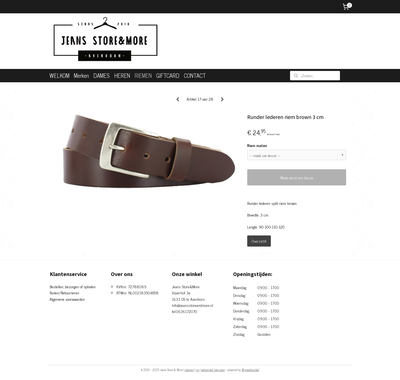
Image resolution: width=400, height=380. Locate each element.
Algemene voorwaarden (67, 299)
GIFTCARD (167, 75)
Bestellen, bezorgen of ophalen (73, 286)
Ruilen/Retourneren (64, 292)
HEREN (122, 75)
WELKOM (59, 75)
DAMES (101, 75)
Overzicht (259, 241)
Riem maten (257, 145)
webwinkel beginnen (213, 369)
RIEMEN (143, 75)
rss (197, 369)
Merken (81, 75)
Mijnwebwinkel (250, 369)
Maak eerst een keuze (296, 177)
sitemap (189, 369)
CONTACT (195, 75)
